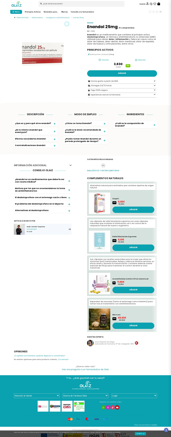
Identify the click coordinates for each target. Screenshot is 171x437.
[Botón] (158, 4)
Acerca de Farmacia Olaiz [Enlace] (85, 396)
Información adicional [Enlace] (43, 165)
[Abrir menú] (16, 12)
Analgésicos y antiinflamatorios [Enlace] (103, 171)
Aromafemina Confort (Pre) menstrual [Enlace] (130, 279)
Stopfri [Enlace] (115, 198)
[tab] (35, 123)
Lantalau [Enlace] (154, 425)
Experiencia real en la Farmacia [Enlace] (122, 94)
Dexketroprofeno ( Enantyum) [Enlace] (99, 54)
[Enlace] (16, 4)
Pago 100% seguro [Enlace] (122, 90)
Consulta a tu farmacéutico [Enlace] (82, 12)
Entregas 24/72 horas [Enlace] (122, 85)
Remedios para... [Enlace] (51, 12)
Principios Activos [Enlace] (33, 12)
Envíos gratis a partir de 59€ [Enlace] (122, 81)
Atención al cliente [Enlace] (37, 396)
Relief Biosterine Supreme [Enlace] (124, 236)
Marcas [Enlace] (64, 12)
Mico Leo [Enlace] (116, 314)
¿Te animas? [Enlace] (63, 359)
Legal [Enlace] (134, 396)
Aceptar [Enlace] (140, 433)
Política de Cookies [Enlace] (67, 434)
